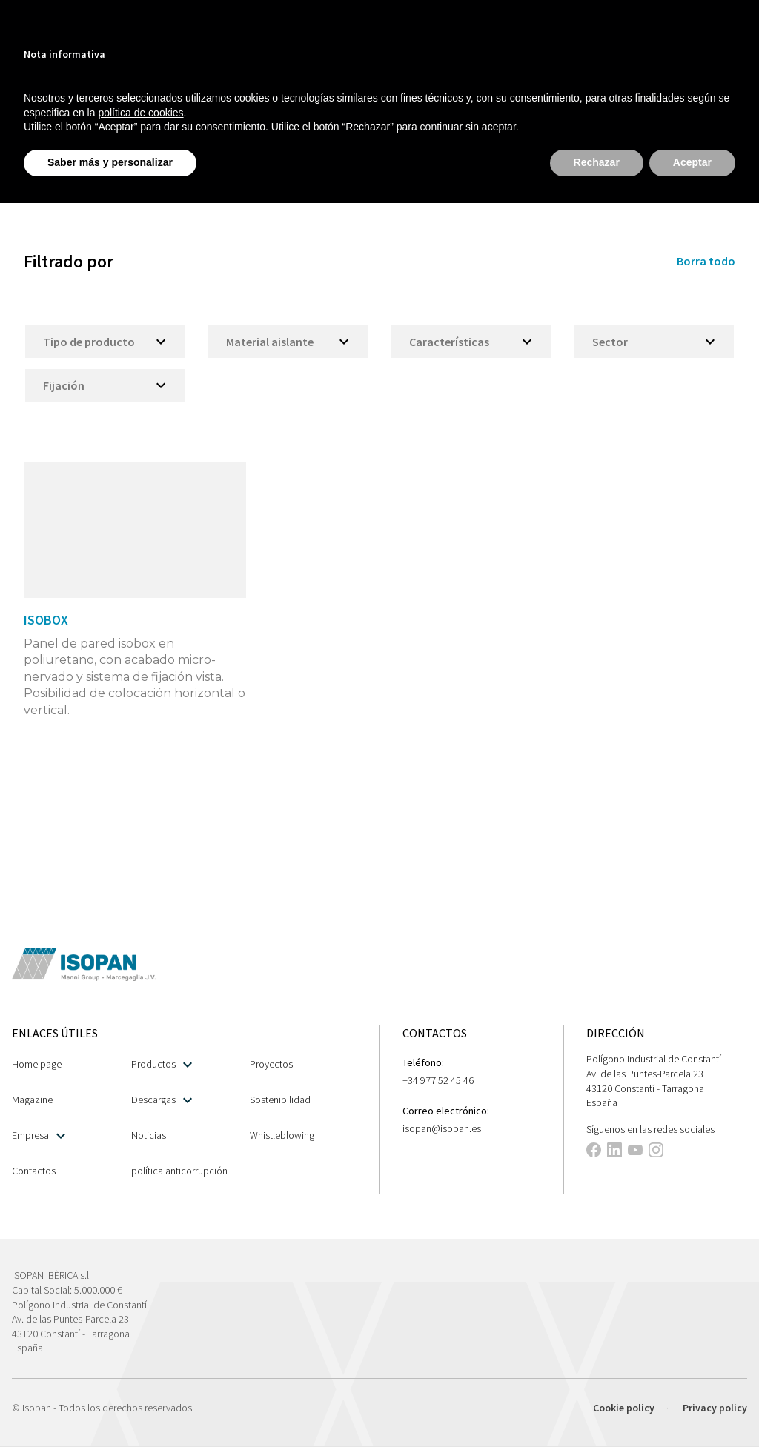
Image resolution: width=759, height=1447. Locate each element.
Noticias (148, 1135)
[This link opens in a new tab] (593, 1152)
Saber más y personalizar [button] (110, 162)
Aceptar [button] (692, 162)
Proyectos (271, 1064)
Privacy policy (715, 1407)
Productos (161, 1064)
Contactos (34, 1170)
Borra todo (706, 260)
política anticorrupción (179, 1170)
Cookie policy (623, 1407)
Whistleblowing (282, 1135)
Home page (37, 1064)
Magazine (32, 1099)
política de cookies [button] (140, 113)
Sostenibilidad (280, 1099)
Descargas (161, 1100)
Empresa (38, 1135)
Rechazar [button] (597, 162)
